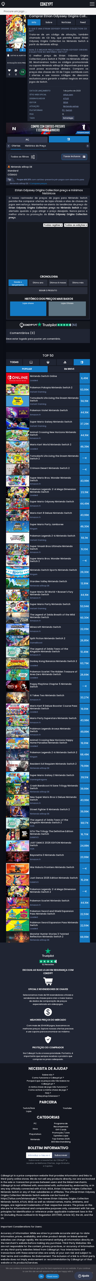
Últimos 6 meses (58, 286)
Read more (52, 1276)
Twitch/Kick (29, 1111)
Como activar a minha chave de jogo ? (48, 1093)
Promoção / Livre (61, 1135)
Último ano (38, 286)
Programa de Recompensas (61, 1128)
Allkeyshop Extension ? (48, 1099)
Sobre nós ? (48, 1078)
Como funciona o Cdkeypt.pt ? (48, 1081)
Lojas (28, 1114)
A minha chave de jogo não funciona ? (48, 1090)
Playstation (35, 1137)
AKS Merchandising (61, 1145)
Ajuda (83, 1276)
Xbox (35, 1132)
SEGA (65, 102)
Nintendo (35, 1142)
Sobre (49, 22)
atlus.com (68, 94)
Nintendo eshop (71, 106)
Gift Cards (60, 1132)
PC (63, 110)
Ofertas (13, 145)
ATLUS (66, 98)
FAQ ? (48, 1096)
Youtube (67, 1111)
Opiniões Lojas (60, 1138)
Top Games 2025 (61, 1142)
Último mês (78, 286)
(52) (57, 328)
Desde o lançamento (18, 286)
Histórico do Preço (33, 145)
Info (34, 22)
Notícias (66, 22)
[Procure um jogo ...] (48, 11)
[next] (23, 50)
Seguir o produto (48, 293)
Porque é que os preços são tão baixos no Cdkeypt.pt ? (48, 1086)
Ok (41, 1276)
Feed (83, 22)
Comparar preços (38, 186)
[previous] (9, 50)
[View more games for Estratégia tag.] (68, 119)
